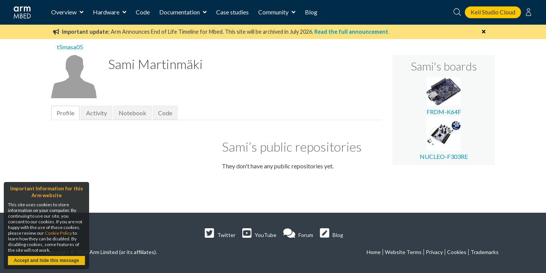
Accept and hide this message (46, 260)
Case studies (232, 12)
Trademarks (485, 252)
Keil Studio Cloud (493, 12)
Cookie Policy (58, 233)
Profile (65, 112)
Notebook (132, 112)
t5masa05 (70, 46)
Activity (96, 112)
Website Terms (403, 252)
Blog (311, 12)
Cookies (456, 252)
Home (374, 252)
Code (143, 12)
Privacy (434, 252)
